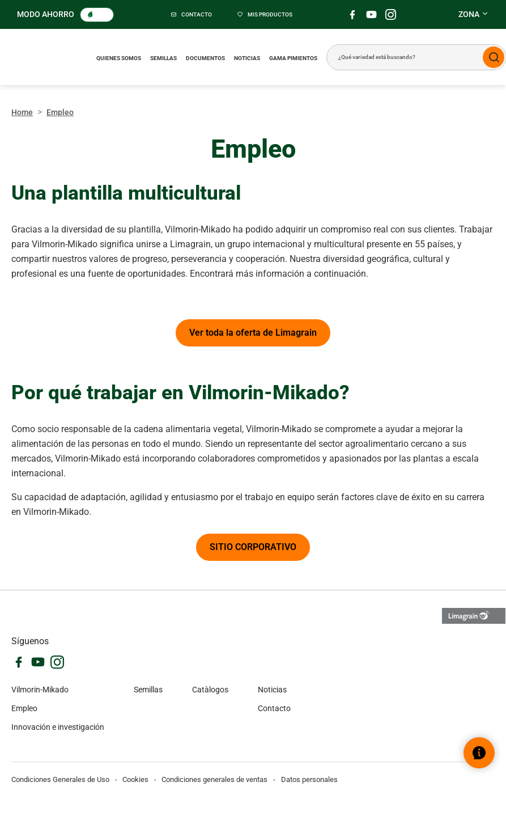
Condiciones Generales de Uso (60, 779)
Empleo (24, 708)
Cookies (135, 779)
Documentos (205, 58)
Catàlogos (210, 689)
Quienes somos (118, 58)
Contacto (274, 708)
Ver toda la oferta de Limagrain (253, 332)
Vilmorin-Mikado (40, 689)
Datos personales (309, 779)
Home (22, 112)
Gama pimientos (293, 58)
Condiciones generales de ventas (214, 779)
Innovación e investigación (57, 727)
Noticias (247, 58)
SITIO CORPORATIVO (253, 547)
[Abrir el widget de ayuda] (479, 752)
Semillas (163, 58)
